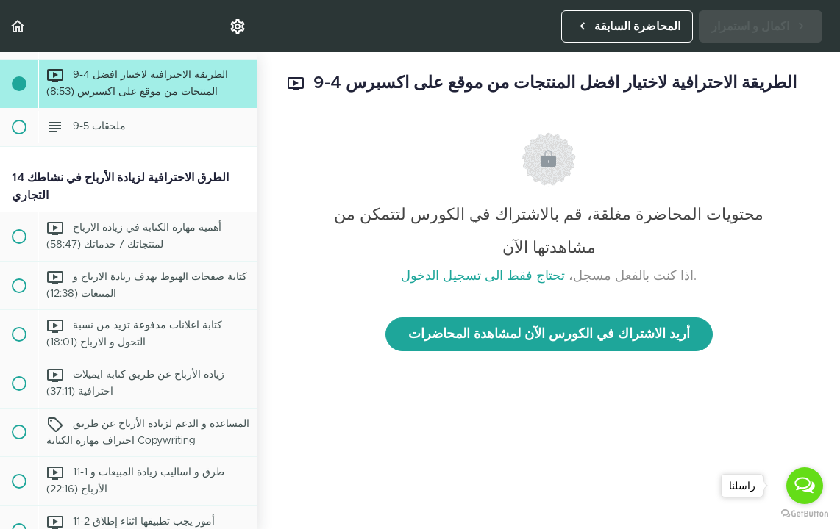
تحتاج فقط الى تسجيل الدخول (483, 276)
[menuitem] (238, 26)
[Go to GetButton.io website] (804, 514)
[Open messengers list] (804, 485)
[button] (18, 26)
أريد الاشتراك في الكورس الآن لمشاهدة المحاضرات (549, 334)
